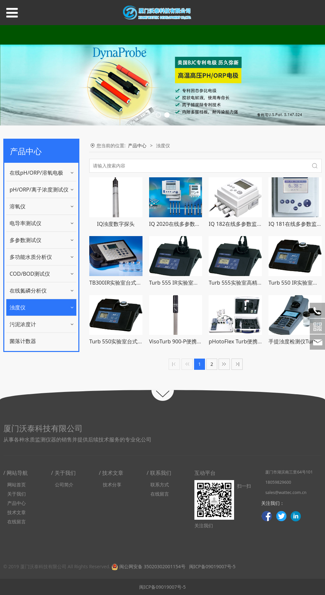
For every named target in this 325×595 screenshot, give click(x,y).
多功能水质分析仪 (31, 257)
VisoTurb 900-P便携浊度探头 (183, 341)
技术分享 (112, 484)
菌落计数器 (23, 341)
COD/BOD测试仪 (30, 273)
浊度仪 (17, 307)
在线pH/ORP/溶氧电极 (36, 172)
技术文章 (16, 512)
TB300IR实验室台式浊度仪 (120, 282)
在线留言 (16, 521)
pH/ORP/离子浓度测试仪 (39, 189)
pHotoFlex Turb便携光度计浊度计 (249, 341)
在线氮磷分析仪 (28, 290)
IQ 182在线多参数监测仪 (238, 224)
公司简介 (64, 484)
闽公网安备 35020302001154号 (148, 566)
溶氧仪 (17, 206)
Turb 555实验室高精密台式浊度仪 (249, 282)
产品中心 (137, 145)
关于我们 (16, 494)
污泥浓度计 (23, 324)
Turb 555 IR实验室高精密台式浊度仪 (192, 282)
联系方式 (159, 484)
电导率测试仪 (25, 223)
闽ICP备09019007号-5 (211, 566)
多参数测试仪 (25, 240)
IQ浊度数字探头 (116, 224)
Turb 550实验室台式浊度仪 (121, 341)
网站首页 (16, 484)
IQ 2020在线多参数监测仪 (180, 224)
